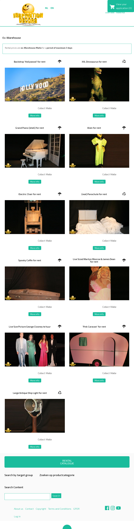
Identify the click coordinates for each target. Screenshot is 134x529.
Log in (17, 516)
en (52, 7)
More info (34, 115)
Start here (109, 13)
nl (46, 7)
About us (18, 508)
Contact (29, 508)
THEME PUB (120, 13)
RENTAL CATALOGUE (67, 462)
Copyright (41, 508)
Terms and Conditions (59, 508)
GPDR (76, 508)
